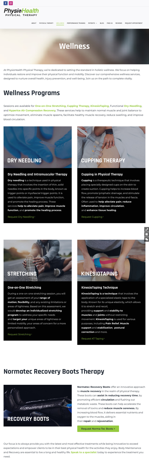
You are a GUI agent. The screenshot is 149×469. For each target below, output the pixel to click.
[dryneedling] (38, 147)
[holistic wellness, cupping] (111, 147)
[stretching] (38, 260)
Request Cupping (91, 216)
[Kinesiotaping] (111, 260)
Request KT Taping (92, 338)
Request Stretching (19, 334)
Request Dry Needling (21, 216)
